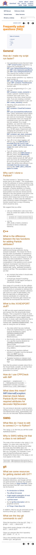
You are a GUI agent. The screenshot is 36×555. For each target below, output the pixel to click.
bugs (25, 5)
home (21, 1)
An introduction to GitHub (15, 498)
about (26, 1)
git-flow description (18, 509)
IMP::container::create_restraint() (18, 92)
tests (20, 5)
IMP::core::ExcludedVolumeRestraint (19, 112)
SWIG (12, 43)
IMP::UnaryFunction (15, 65)
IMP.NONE (25, 154)
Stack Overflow (22, 491)
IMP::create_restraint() (14, 102)
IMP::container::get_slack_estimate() (19, 134)
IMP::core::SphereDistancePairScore (19, 68)
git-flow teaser (13, 507)
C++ (12, 41)
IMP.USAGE (25, 153)
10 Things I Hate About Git (16, 513)
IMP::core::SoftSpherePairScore (21, 72)
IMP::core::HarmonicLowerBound (21, 70)
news (31, 1)
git (11, 44)
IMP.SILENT (23, 142)
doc (19, 3)
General (12, 39)
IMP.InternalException (14, 399)
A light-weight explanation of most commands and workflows (18, 503)
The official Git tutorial (14, 500)
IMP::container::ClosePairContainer (19, 108)
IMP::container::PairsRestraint (21, 83)
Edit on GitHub (9, 18)
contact (30, 5)
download (13, 3)
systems (30, 3)
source (24, 3)
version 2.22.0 (17, 23)
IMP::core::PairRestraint (15, 81)
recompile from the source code (17, 143)
